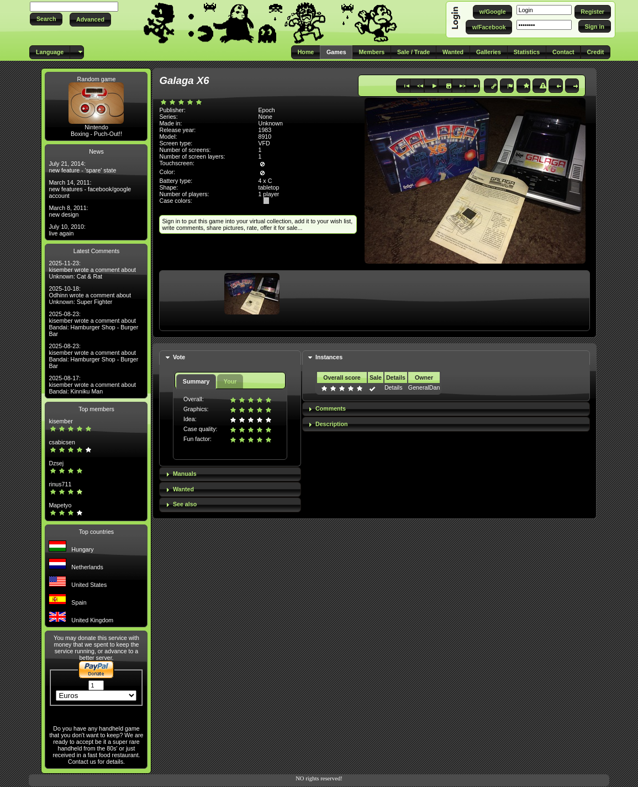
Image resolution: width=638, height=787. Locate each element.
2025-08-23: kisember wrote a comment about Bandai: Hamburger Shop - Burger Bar (93, 324)
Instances (328, 357)
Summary (196, 381)
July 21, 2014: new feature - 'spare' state (82, 167)
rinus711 (60, 484)
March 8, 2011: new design (68, 211)
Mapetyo (60, 505)
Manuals (185, 473)
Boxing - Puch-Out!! (96, 133)
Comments (330, 408)
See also (185, 504)
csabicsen (62, 442)
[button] (46, 19)
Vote (179, 357)
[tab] (229, 357)
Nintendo (96, 127)
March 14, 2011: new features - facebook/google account (90, 189)
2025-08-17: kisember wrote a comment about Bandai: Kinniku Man (92, 385)
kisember (60, 421)
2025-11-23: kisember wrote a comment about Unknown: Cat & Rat (92, 270)
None (265, 116)
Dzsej (56, 463)
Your (230, 381)
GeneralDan (424, 387)
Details (393, 387)
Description (331, 424)
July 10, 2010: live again (67, 230)
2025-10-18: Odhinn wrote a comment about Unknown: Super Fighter (90, 295)
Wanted (183, 489)
